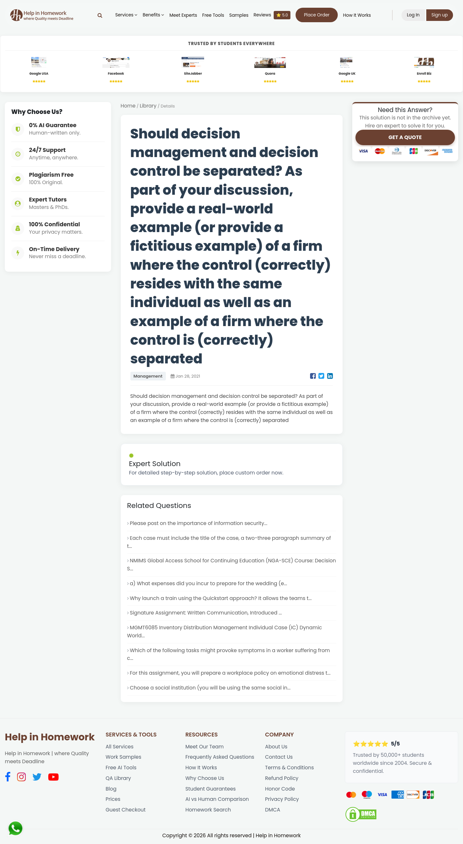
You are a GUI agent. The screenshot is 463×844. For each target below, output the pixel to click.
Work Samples (124, 759)
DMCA (272, 812)
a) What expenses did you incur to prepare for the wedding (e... (209, 584)
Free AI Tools (121, 769)
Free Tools (213, 15)
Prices (113, 801)
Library (148, 106)
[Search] (100, 15)
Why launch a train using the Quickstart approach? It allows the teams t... (221, 599)
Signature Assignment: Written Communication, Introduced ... (206, 614)
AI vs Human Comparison (217, 801)
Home (128, 106)
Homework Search (208, 812)
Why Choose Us (204, 780)
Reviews (271, 15)
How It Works (357, 15)
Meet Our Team (204, 748)
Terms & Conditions (289, 769)
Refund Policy (281, 780)
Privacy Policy (282, 801)
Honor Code (280, 791)
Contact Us (279, 759)
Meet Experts (183, 15)
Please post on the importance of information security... (199, 523)
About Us (276, 748)
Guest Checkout (126, 812)
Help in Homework (50, 739)
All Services (120, 748)
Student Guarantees (210, 791)
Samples (239, 15)
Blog (111, 791)
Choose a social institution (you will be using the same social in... (211, 689)
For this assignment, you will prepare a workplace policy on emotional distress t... (231, 674)
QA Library (118, 780)
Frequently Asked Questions (220, 759)
